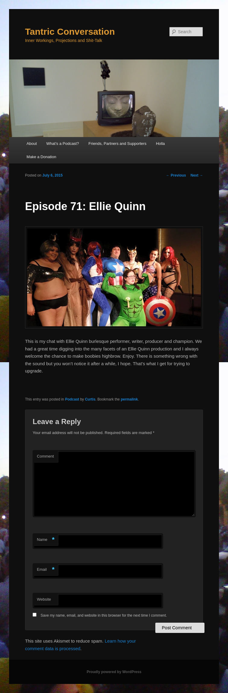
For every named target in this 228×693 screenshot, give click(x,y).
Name (46, 539)
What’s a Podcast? (62, 143)
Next (197, 175)
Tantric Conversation (70, 32)
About (32, 143)
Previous (176, 175)
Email (46, 569)
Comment (45, 456)
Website (44, 599)
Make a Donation (41, 157)
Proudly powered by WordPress (114, 672)
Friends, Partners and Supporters (117, 143)
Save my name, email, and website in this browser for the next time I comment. (104, 615)
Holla (160, 143)
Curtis (90, 399)
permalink (129, 399)
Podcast (72, 399)
